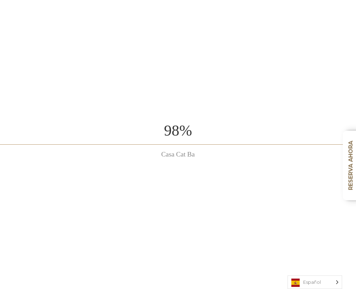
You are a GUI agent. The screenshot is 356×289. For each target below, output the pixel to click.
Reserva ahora (350, 165)
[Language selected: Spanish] (315, 282)
